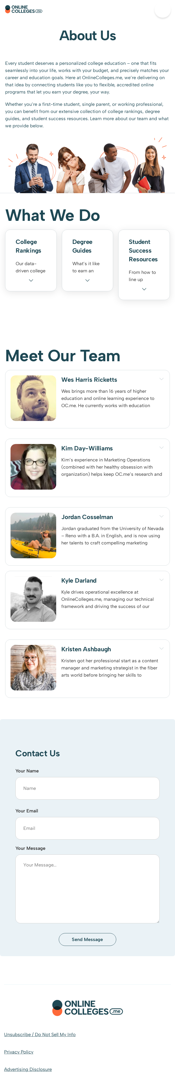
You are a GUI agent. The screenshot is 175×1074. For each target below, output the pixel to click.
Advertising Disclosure (28, 1069)
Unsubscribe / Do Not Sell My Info (40, 1034)
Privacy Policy (18, 1052)
